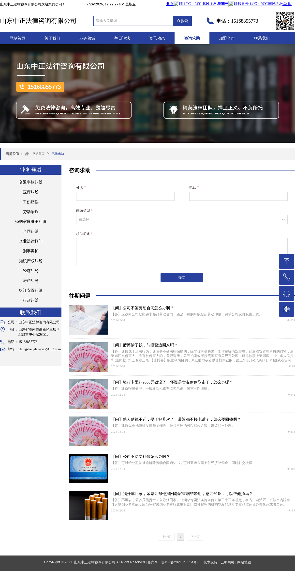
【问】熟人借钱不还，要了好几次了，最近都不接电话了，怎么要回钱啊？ (176, 419)
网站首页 (38, 153)
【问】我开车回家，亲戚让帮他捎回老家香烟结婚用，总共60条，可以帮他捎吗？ (182, 494)
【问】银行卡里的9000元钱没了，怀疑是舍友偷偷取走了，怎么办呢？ (172, 382)
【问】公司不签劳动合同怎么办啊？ (142, 308)
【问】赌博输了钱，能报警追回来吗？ (144, 345)
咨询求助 (58, 153)
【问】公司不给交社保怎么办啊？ (140, 456)
